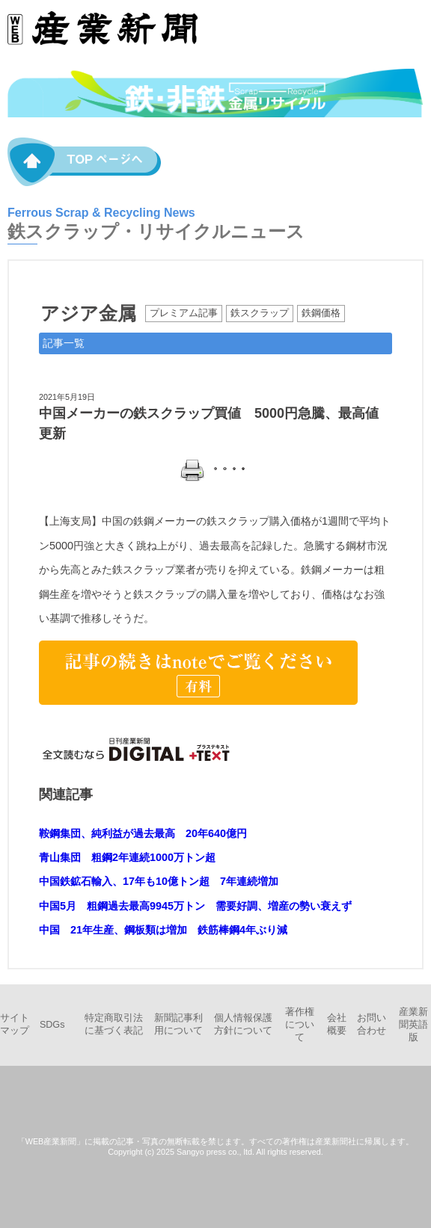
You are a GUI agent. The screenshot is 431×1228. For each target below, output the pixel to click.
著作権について (299, 1025)
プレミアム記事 (184, 313)
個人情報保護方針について (243, 1024)
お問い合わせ (371, 1024)
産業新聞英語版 (413, 1025)
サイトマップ (14, 1024)
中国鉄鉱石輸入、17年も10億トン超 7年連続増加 (158, 881)
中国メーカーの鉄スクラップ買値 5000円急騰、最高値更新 (209, 423)
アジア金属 (88, 313)
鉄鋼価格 (321, 313)
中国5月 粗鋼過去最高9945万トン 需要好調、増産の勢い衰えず (195, 906)
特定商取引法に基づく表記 (114, 1024)
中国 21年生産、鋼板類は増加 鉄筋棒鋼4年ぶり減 (163, 930)
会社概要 (336, 1024)
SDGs (52, 1024)
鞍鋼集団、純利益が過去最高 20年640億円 (143, 833)
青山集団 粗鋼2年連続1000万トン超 (127, 857)
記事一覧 (64, 343)
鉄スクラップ (259, 313)
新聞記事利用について (178, 1024)
